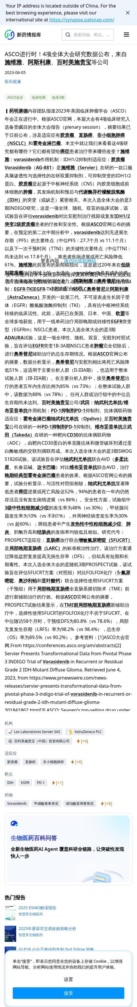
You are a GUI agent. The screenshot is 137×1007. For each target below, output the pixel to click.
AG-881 (44, 167)
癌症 (64, 151)
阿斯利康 (39, 62)
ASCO (96, 224)
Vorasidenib (18, 167)
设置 (68, 979)
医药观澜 (13, 81)
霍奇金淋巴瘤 (47, 143)
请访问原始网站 (80, 260)
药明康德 (18, 111)
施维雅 (13, 62)
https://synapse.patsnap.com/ (81, 19)
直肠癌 (85, 135)
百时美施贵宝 (74, 62)
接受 (68, 993)
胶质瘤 (67, 135)
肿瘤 (27, 192)
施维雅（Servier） (80, 167)
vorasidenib (27, 159)
